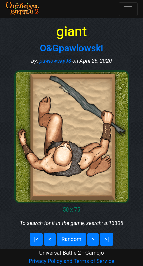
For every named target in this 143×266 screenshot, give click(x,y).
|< (36, 239)
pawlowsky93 (55, 61)
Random (71, 239)
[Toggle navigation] (128, 9)
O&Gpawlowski (71, 48)
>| (106, 239)
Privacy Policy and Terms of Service (71, 261)
